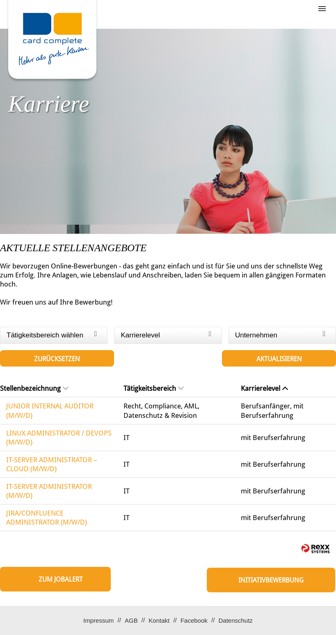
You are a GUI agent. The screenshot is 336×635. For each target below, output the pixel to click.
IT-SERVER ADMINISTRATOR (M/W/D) (49, 491)
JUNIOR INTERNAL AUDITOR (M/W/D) (50, 410)
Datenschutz (235, 620)
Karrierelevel (264, 388)
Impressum (98, 620)
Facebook (194, 620)
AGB (131, 620)
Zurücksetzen (57, 359)
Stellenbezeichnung (34, 388)
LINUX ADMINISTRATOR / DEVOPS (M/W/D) (59, 437)
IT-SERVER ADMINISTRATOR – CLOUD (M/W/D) (51, 464)
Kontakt (159, 620)
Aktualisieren (279, 359)
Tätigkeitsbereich (153, 388)
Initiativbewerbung (271, 580)
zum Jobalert (60, 579)
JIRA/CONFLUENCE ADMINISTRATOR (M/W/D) (46, 517)
